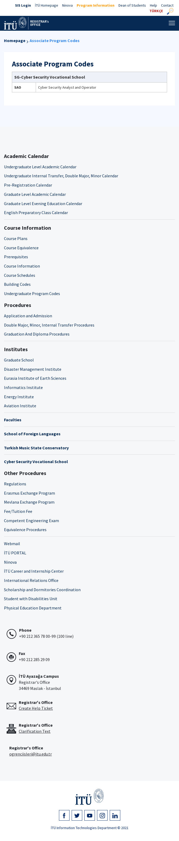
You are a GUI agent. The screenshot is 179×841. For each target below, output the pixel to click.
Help (153, 5)
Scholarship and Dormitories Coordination (42, 589)
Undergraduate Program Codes (32, 293)
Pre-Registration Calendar (28, 185)
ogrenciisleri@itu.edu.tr (30, 754)
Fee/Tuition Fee (18, 511)
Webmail (12, 543)
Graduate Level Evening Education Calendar (43, 203)
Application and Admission (28, 315)
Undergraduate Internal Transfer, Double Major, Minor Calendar (61, 175)
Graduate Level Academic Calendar (35, 194)
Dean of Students (132, 5)
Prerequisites (16, 256)
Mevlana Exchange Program (29, 502)
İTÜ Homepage (46, 5)
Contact (167, 5)
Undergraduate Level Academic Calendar (40, 166)
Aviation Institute (20, 405)
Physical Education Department (33, 608)
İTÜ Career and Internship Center (34, 571)
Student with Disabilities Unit (30, 598)
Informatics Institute (23, 387)
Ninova (67, 5)
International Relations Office (31, 580)
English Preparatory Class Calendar (36, 212)
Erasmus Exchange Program (29, 493)
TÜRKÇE (156, 10)
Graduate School (19, 360)
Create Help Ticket (36, 708)
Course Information (22, 266)
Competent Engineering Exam (31, 520)
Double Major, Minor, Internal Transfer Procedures (49, 325)
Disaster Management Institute (32, 369)
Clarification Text (35, 731)
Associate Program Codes (55, 40)
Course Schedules (19, 275)
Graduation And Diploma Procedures (37, 334)
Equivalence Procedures (25, 529)
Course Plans (15, 238)
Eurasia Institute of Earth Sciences (35, 378)
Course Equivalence (21, 247)
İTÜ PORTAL (15, 552)
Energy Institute (19, 396)
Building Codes (17, 284)
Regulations (15, 483)
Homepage (14, 40)
